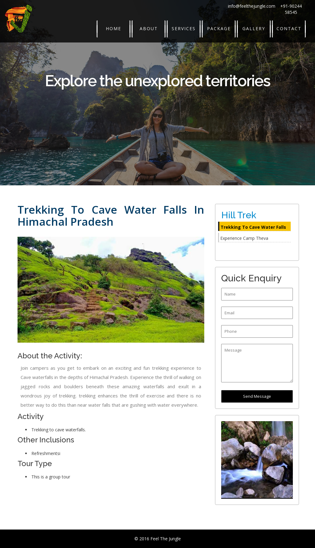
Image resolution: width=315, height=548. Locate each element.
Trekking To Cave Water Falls (253, 227)
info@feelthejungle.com (251, 6)
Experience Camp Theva (244, 238)
